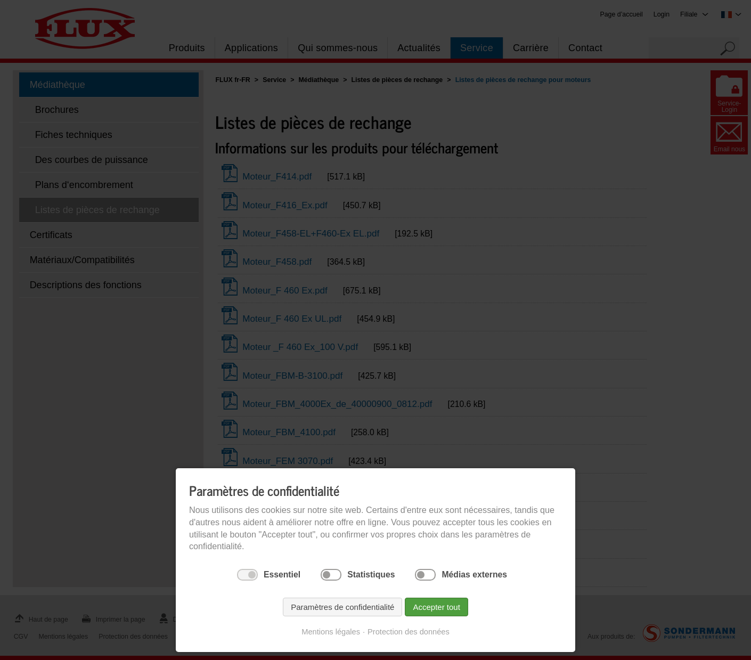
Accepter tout (436, 607)
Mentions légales (330, 632)
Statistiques (371, 574)
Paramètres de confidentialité (342, 607)
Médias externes (474, 574)
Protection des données (409, 632)
